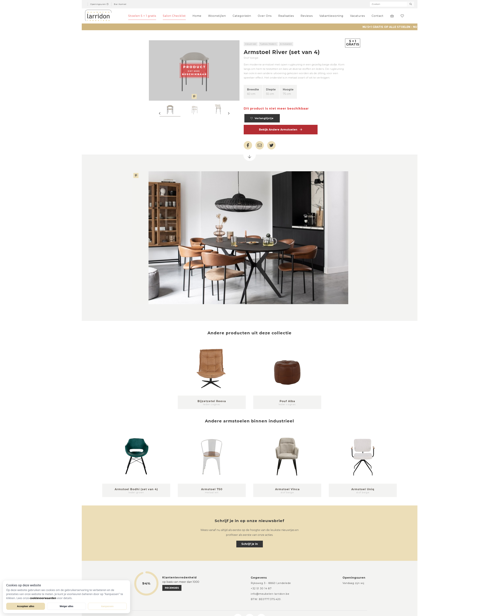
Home (197, 15)
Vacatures (357, 15)
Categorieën (242, 15)
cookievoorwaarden (43, 598)
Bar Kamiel (120, 4)
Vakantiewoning (331, 15)
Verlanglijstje (262, 118)
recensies (172, 587)
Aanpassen (107, 606)
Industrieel (250, 44)
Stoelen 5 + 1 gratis (142, 15)
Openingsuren (99, 4)
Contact (378, 15)
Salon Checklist (174, 15)
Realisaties (286, 15)
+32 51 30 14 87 (261, 588)
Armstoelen (286, 44)
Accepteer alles (25, 606)
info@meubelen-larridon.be (270, 593)
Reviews (307, 15)
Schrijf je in (249, 544)
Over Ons (265, 15)
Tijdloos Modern (268, 44)
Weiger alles (66, 606)
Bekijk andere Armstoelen (280, 129)
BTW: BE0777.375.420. (266, 599)
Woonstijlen (217, 15)
